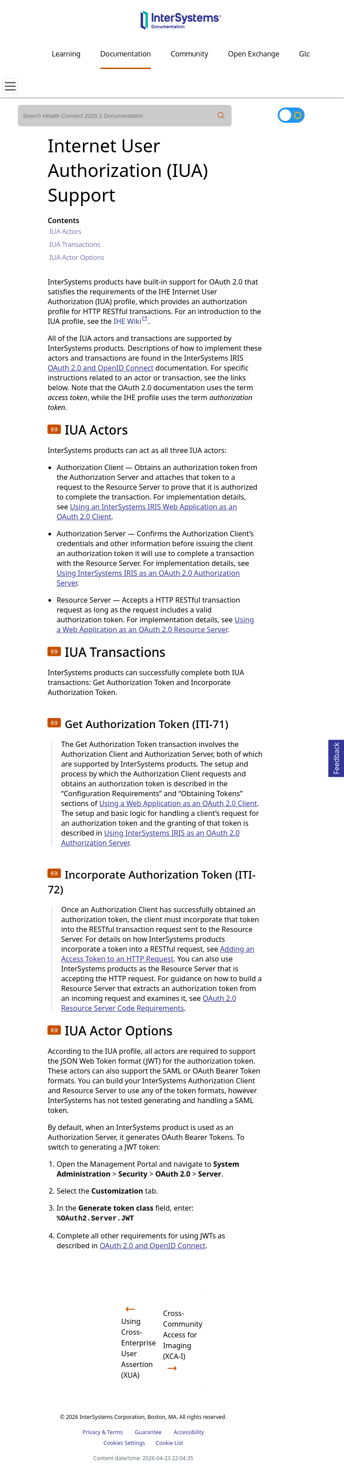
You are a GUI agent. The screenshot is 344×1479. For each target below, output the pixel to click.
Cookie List (169, 1443)
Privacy (91, 1432)
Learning (66, 53)
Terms (115, 1432)
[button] (54, 429)
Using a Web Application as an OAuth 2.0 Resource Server (155, 624)
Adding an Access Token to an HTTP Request (157, 954)
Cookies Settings (124, 1443)
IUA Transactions (74, 244)
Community (189, 53)
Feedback (336, 757)
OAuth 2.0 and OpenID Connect (100, 368)
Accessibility (189, 1432)
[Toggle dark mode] (291, 115)
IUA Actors (65, 231)
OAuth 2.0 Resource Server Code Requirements (148, 1003)
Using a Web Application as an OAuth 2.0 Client (178, 803)
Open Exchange (254, 53)
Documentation (125, 53)
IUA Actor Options (76, 257)
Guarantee (148, 1432)
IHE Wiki (131, 321)
